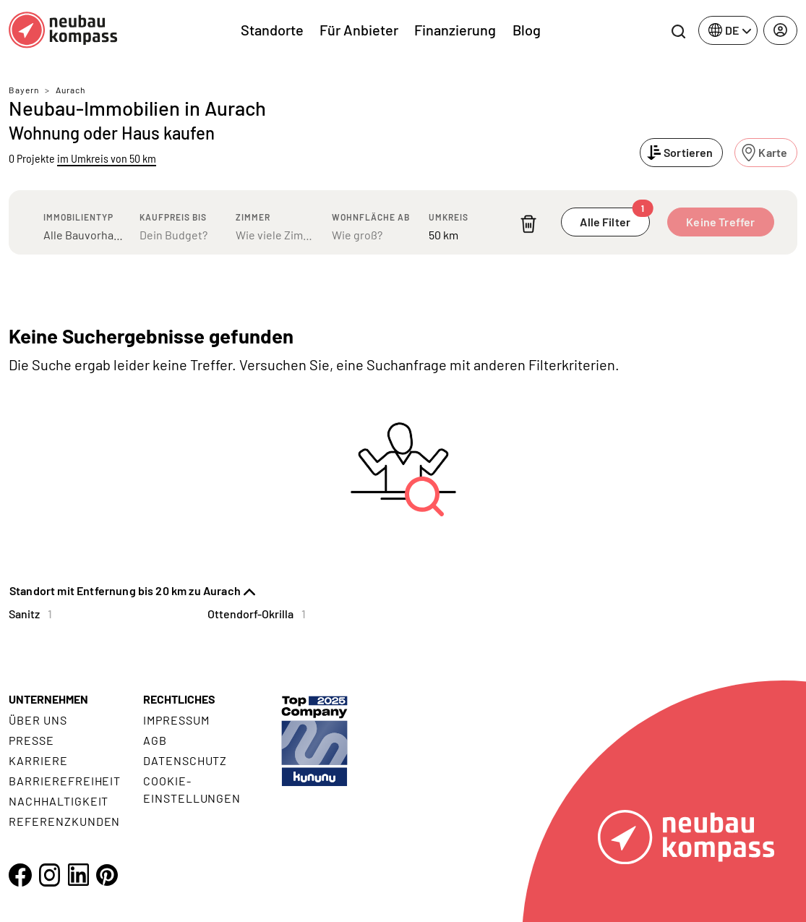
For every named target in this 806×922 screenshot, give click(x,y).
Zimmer (253, 217)
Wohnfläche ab (371, 217)
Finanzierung (455, 29)
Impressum (176, 720)
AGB (155, 740)
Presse (31, 740)
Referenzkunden (64, 821)
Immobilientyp (78, 217)
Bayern (24, 90)
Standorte (272, 29)
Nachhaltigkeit (58, 801)
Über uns (38, 720)
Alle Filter (614, 218)
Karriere (38, 760)
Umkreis (448, 217)
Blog (527, 29)
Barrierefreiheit (65, 780)
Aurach (70, 90)
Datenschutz (185, 760)
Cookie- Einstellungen (192, 789)
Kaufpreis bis (173, 217)
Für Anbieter (359, 29)
